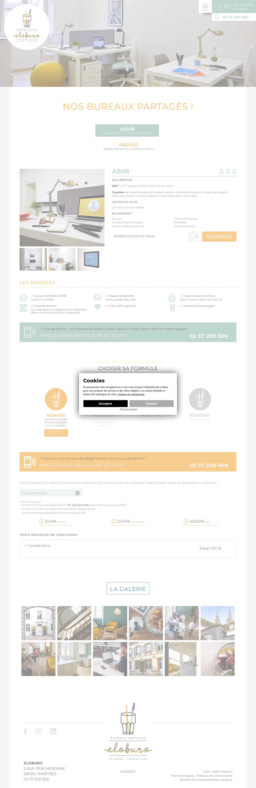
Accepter (105, 403)
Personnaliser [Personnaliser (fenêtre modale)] (128, 409)
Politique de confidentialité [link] (131, 394)
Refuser (151, 403)
